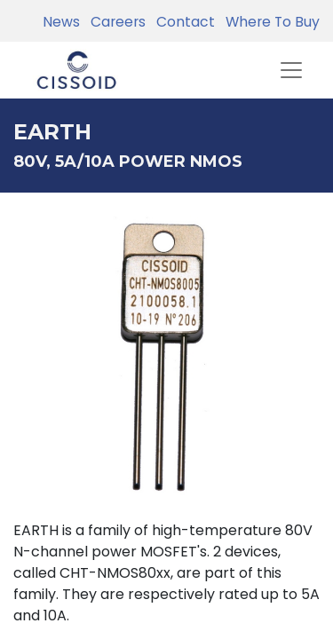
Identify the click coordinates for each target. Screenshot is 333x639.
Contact (182, 22)
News (61, 22)
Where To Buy (269, 22)
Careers (114, 22)
